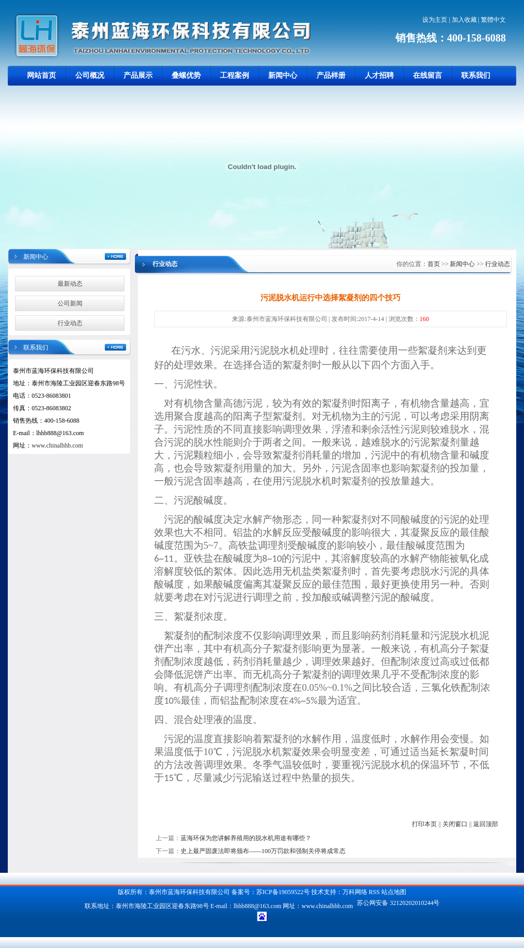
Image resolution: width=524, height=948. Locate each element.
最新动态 (70, 283)
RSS (374, 892)
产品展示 (138, 75)
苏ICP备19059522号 (283, 892)
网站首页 (41, 75)
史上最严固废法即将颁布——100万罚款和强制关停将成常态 (263, 851)
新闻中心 (282, 75)
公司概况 (89, 75)
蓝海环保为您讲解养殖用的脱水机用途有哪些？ (246, 838)
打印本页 (424, 824)
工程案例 (234, 75)
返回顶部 (485, 824)
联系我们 (475, 75)
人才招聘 (379, 75)
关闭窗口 (455, 824)
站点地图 (393, 892)
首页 (434, 264)
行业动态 (70, 323)
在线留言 (427, 75)
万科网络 (355, 892)
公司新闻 (70, 303)
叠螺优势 (186, 75)
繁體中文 (493, 19)
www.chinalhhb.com (57, 445)
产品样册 (331, 75)
